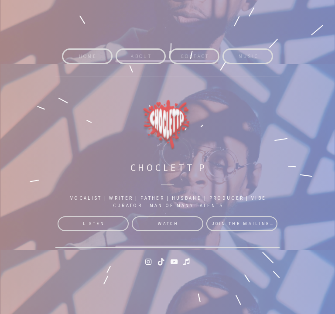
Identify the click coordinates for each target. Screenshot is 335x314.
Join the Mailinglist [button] (245, 223)
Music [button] (249, 56)
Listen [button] (94, 223)
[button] (148, 262)
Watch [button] (168, 223)
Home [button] (88, 56)
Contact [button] (195, 56)
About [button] (141, 56)
